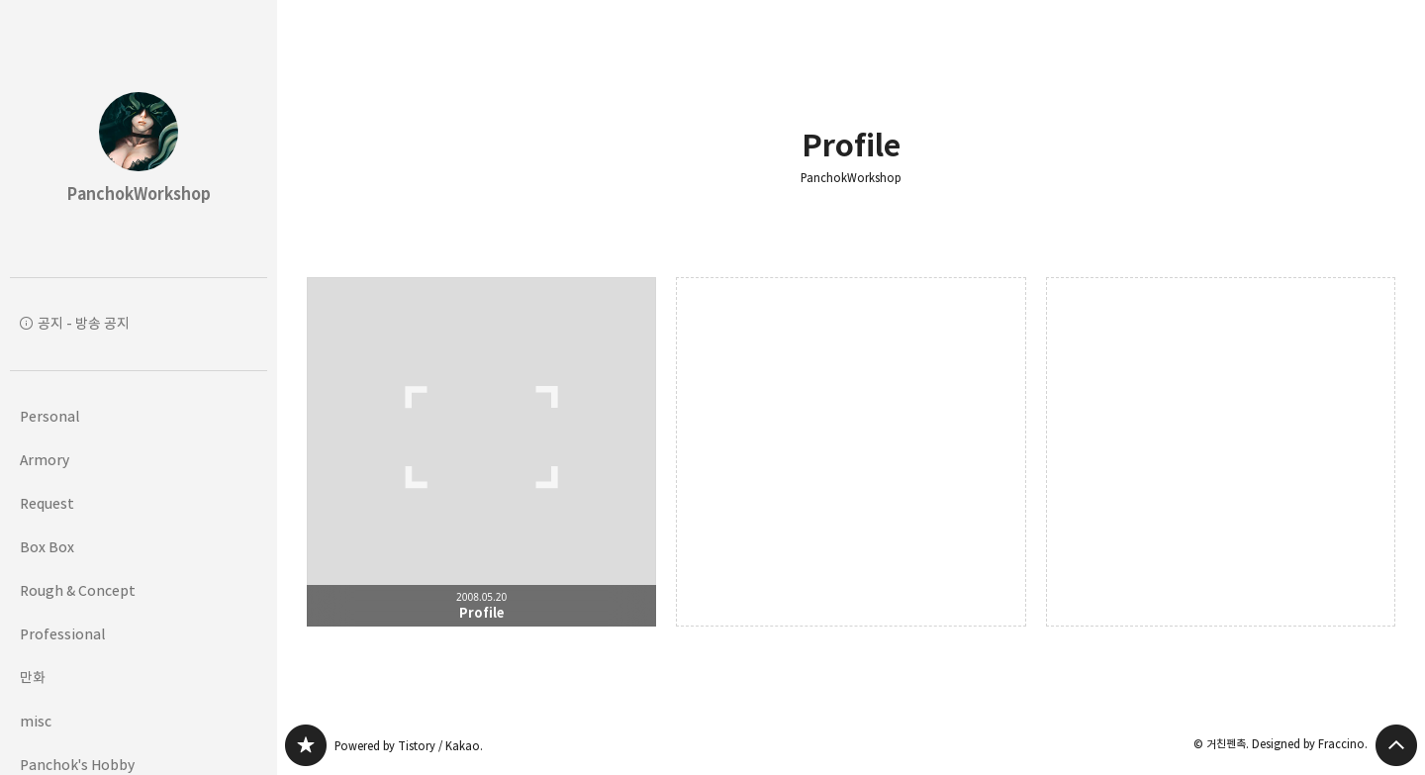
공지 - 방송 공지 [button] (84, 323)
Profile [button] (481, 452)
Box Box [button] (47, 546)
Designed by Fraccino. (1310, 743)
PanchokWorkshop (851, 178)
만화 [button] (33, 677)
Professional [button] (62, 634)
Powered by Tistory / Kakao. (408, 745)
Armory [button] (44, 459)
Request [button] (47, 503)
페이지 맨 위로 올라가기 (1396, 745)
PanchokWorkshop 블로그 (306, 745)
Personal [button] (49, 416)
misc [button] (35, 721)
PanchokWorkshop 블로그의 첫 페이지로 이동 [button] (138, 138)
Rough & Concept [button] (78, 590)
